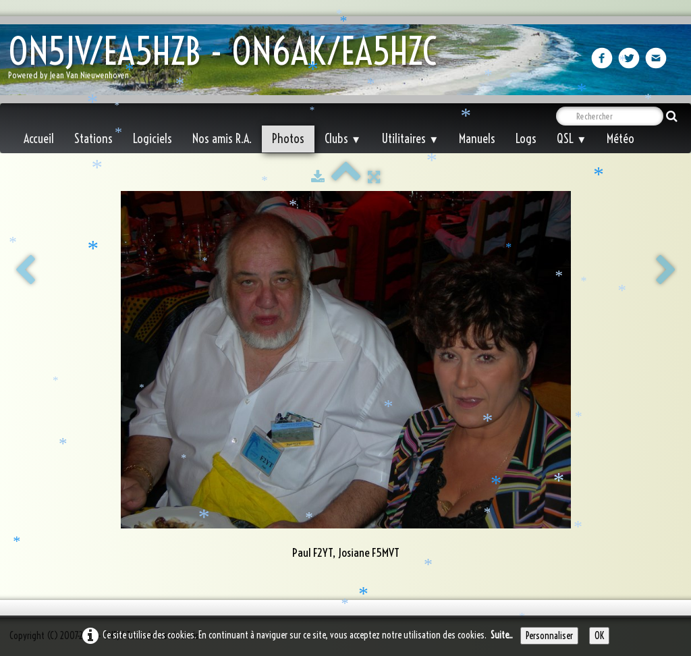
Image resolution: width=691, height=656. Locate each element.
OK (599, 636)
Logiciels (152, 138)
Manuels (477, 138)
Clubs (343, 138)
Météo (620, 138)
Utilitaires (410, 138)
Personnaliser (549, 636)
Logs (526, 138)
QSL (571, 138)
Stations (93, 138)
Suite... (502, 635)
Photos (288, 138)
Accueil (39, 138)
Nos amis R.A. (222, 138)
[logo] (227, 61)
